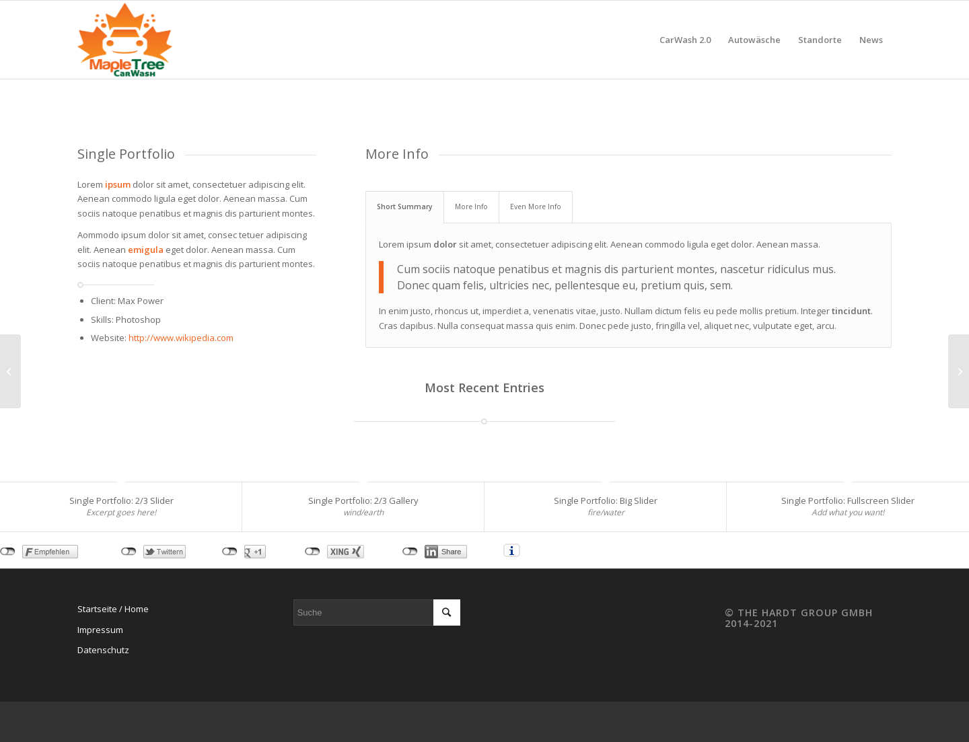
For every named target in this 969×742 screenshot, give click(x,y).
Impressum (100, 630)
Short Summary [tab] (405, 206)
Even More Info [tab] (535, 206)
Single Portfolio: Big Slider (605, 500)
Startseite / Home (113, 609)
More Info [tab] (471, 206)
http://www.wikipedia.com (181, 338)
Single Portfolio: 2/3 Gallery (363, 500)
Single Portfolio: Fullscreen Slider (847, 500)
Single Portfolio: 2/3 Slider (121, 500)
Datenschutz (103, 650)
